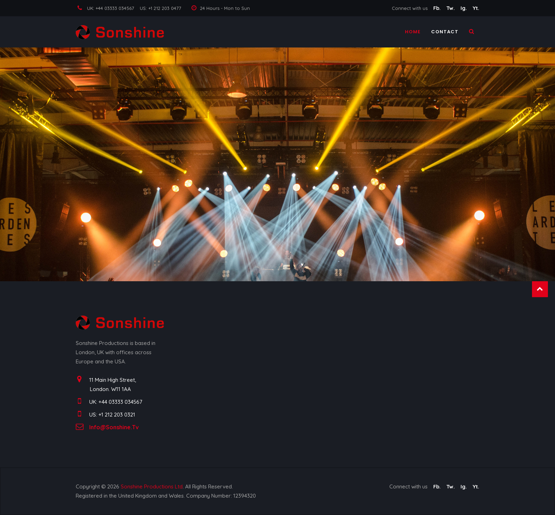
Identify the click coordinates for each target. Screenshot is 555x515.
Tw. (451, 8)
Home (412, 33)
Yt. (476, 8)
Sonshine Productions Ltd (152, 486)
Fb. (437, 8)
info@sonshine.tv (114, 427)
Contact (444, 33)
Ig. (464, 8)
